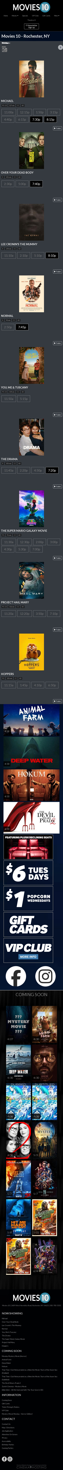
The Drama (6, 1335)
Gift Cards (46, 16)
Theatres (30, 20)
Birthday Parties (8, 1445)
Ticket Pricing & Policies (10, 1407)
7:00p (36, 549)
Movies (14, 16)
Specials (25, 16)
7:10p (54, 613)
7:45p (22, 327)
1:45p (23, 685)
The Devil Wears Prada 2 (11, 1383)
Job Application (7, 1431)
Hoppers (5, 1346)
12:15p (24, 112)
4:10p (38, 685)
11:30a (8, 542)
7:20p (52, 470)
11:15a (8, 685)
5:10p (38, 255)
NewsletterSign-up (31, 26)
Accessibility (6, 1441)
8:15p (50, 119)
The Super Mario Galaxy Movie (13, 1339)
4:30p (8, 549)
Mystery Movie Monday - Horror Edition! (17, 1414)
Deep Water (6, 1363)
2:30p (8, 184)
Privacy (4, 1438)
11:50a (8, 399)
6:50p (52, 685)
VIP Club (35, 16)
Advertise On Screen (9, 1434)
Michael (5, 1318)
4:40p (8, 119)
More (56, 16)
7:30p (36, 119)
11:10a (8, 255)
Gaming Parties (7, 1448)
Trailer (57, 128)
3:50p (39, 613)
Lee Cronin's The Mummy (11, 1325)
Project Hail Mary (8, 1342)
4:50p (38, 470)
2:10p (23, 255)
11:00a (8, 112)
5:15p (23, 399)
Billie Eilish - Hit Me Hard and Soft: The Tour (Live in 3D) (22, 1390)
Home (6, 16)
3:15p (54, 112)
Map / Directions (8, 1427)
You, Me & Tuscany (9, 1332)
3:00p (54, 542)
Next (60, 47)
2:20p (23, 470)
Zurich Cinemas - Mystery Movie (14, 1386)
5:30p (22, 549)
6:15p (22, 119)
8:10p (52, 255)
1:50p (39, 112)
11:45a (8, 470)
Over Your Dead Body (10, 1322)
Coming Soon (7, 1400)
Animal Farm (6, 1359)
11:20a (8, 613)
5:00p (22, 184)
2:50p (8, 327)
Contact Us (6, 1424)
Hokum (4, 1366)
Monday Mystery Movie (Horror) (14, 1356)
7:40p (36, 184)
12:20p (24, 613)
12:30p (24, 542)
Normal (4, 1329)
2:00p (39, 542)
